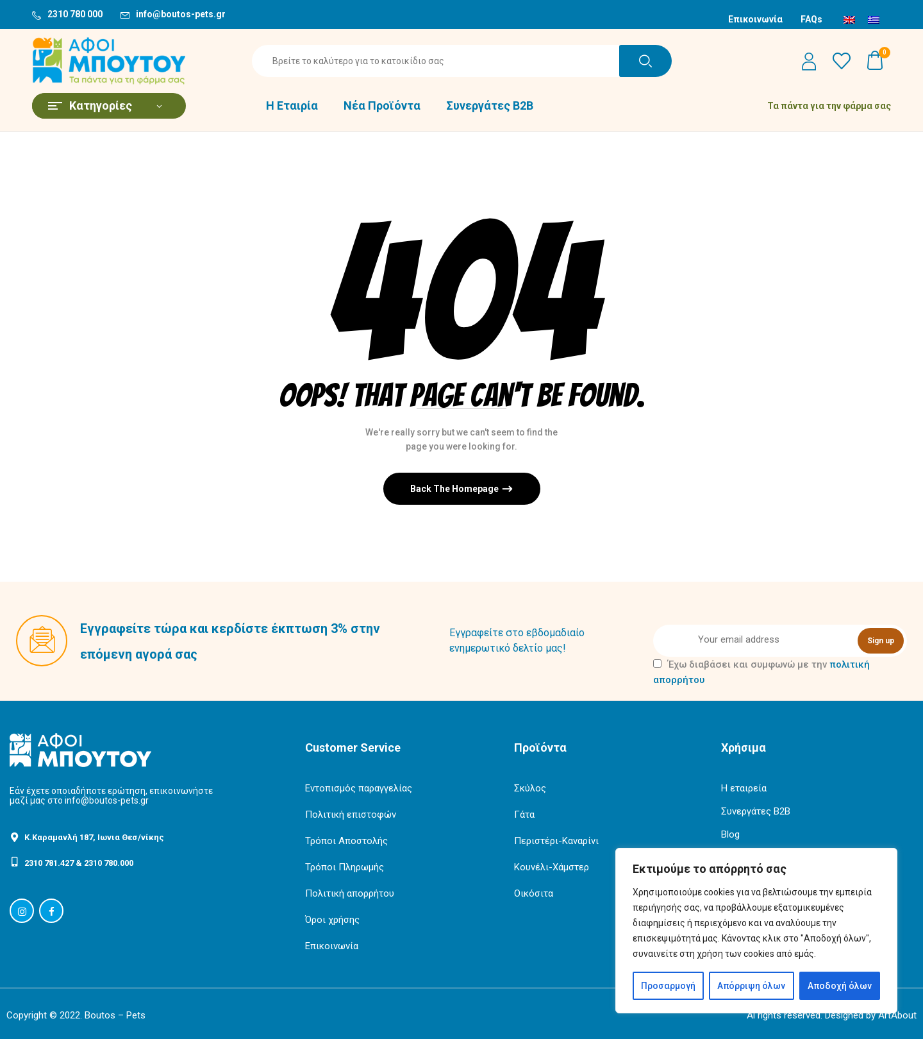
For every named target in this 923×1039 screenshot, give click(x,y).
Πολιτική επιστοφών (350, 814)
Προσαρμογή (668, 986)
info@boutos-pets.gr (181, 14)
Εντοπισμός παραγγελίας (358, 788)
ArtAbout (897, 1015)
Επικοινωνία (755, 19)
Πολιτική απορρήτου (349, 893)
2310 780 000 (75, 14)
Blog (730, 834)
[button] (875, 61)
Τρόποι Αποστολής (346, 841)
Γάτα (524, 814)
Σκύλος (530, 788)
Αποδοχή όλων (840, 986)
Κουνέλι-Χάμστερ (551, 867)
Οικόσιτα (533, 893)
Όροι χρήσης (332, 919)
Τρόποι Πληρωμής (344, 867)
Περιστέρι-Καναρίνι (556, 841)
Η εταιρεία (744, 788)
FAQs (811, 19)
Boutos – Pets (115, 1015)
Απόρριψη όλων (751, 986)
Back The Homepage (455, 489)
